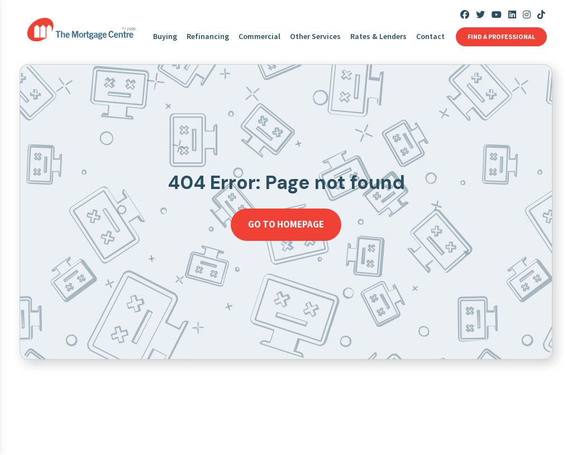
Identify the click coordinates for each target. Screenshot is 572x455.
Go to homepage (286, 224)
